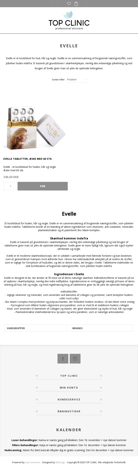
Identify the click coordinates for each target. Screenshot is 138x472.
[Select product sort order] (77, 79)
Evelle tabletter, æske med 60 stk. (27, 158)
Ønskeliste (69, 3)
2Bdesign (60, 462)
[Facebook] (63, 359)
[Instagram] (75, 359)
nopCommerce (32, 462)
